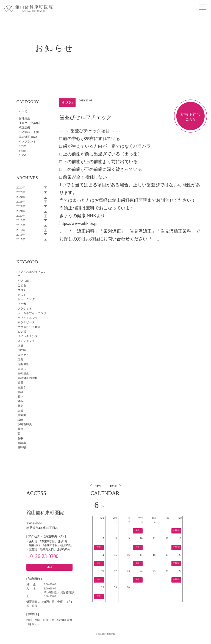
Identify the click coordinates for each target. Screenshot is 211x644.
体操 (20, 345)
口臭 (20, 359)
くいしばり (25, 280)
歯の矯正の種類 (28, 377)
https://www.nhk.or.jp (78, 223)
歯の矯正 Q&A (28, 136)
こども (22, 285)
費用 (20, 428)
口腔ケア (23, 354)
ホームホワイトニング (32, 313)
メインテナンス (28, 336)
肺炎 (20, 405)
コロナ (22, 290)
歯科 (20, 392)
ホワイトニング (28, 317)
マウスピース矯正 (29, 326)
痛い (20, 396)
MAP (49, 567)
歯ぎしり (23, 368)
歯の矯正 (23, 373)
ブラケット (25, 308)
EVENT (23, 150)
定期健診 (23, 364)
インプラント (27, 141)
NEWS (23, 146)
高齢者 (22, 442)
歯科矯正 (24, 118)
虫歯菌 (22, 415)
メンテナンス (26, 341)
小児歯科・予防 (29, 132)
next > (115, 485)
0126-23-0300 (42, 556)
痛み (20, 401)
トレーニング (26, 299)
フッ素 (22, 303)
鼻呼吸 (22, 447)
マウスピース (26, 322)
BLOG (22, 155)
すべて (23, 111)
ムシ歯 (22, 331)
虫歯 (20, 410)
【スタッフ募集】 (30, 123)
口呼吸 (22, 350)
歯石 (20, 382)
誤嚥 (20, 419)
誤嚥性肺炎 (25, 424)
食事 (20, 438)
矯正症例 (24, 127)
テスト (22, 294)
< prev (95, 485)
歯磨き (22, 387)
